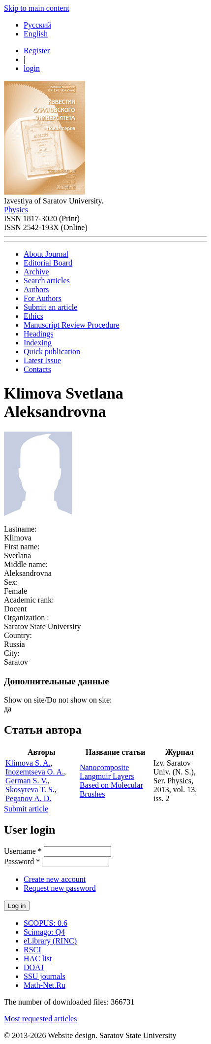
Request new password (60, 888)
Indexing (38, 342)
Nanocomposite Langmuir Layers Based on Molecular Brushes (111, 780)
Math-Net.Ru (44, 985)
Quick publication (52, 351)
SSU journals (44, 976)
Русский (37, 25)
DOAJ (34, 967)
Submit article (26, 809)
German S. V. (26, 780)
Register (37, 50)
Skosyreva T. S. (30, 789)
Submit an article (50, 307)
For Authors (42, 298)
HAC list (38, 958)
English (36, 34)
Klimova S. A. (28, 763)
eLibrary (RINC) (50, 941)
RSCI (32, 949)
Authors (36, 289)
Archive (36, 272)
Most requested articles (40, 1018)
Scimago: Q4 (44, 932)
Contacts (37, 369)
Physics (16, 209)
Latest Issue (42, 360)
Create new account (55, 879)
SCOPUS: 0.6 (45, 923)
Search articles (47, 280)
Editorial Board (48, 263)
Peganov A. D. (28, 798)
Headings (38, 334)
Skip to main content (36, 8)
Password (22, 861)
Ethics (33, 316)
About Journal (46, 254)
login (32, 68)
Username (23, 851)
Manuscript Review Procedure (72, 325)
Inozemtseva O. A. (34, 772)
